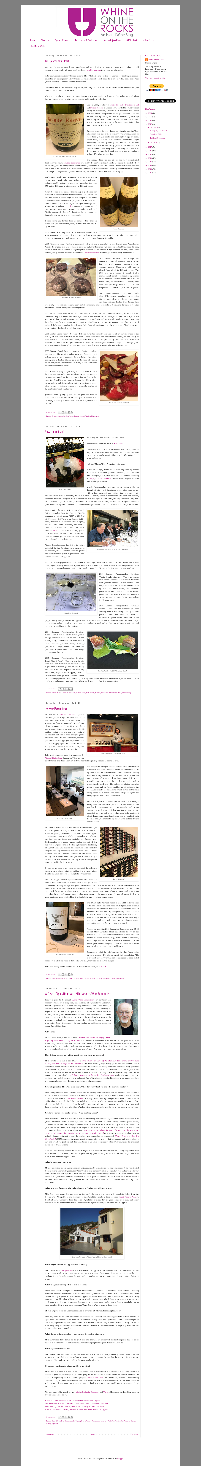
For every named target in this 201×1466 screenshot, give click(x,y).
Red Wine (69, 416)
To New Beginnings (56, 708)
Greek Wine (61, 416)
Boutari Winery (96, 108)
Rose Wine (79, 978)
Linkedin (86, 1392)
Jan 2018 (154, 142)
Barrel (59, 693)
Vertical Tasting (85, 416)
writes (55, 530)
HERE (103, 966)
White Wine (113, 693)
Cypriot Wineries (62, 40)
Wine (119, 693)
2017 (150, 147)
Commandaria (56, 978)
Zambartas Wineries (67, 714)
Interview (104, 1421)
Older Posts (133, 1434)
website (78, 1392)
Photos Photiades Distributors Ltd (124, 105)
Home (32, 40)
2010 (150, 173)
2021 (150, 113)
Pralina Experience (72, 163)
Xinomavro (95, 416)
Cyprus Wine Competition (83, 1000)
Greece (54, 416)
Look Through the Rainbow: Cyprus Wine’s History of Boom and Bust (74, 1406)
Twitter (106, 1392)
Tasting (76, 416)
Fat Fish (67, 206)
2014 (150, 158)
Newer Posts (50, 1434)
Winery (113, 978)
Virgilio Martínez (94, 70)
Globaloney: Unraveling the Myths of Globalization (91, 1075)
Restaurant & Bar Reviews (87, 40)
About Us (45, 40)
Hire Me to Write (37, 46)
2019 (150, 120)
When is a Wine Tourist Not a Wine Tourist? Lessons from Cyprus (72, 1400)
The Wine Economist (75, 1098)
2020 (150, 117)
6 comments (50, 1417)
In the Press (148, 40)
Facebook (95, 1392)
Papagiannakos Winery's (100, 478)
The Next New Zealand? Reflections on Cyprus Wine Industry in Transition (76, 1403)
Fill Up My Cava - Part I (58, 61)
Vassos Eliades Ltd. (53, 758)
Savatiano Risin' (54, 432)
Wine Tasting (126, 693)
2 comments (50, 412)
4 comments (50, 689)
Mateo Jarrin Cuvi (155, 60)
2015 (150, 154)
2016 (150, 151)
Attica (54, 693)
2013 (150, 162)
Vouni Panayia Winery (128, 1197)
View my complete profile (155, 78)
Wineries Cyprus (104, 978)
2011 (150, 169)
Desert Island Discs (95, 1377)
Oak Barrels (90, 693)
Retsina (97, 693)
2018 (150, 124)
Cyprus (64, 978)
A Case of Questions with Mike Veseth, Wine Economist (78, 994)
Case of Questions (112, 40)
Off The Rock (131, 40)
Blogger (120, 1458)
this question (66, 1270)
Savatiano (118, 443)
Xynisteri (55, 1423)
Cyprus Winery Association (90, 1421)
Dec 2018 (154, 127)
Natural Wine (80, 693)
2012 (150, 165)
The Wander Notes (91, 252)
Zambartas (120, 978)
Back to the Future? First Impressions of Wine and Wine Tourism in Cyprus (76, 1409)
